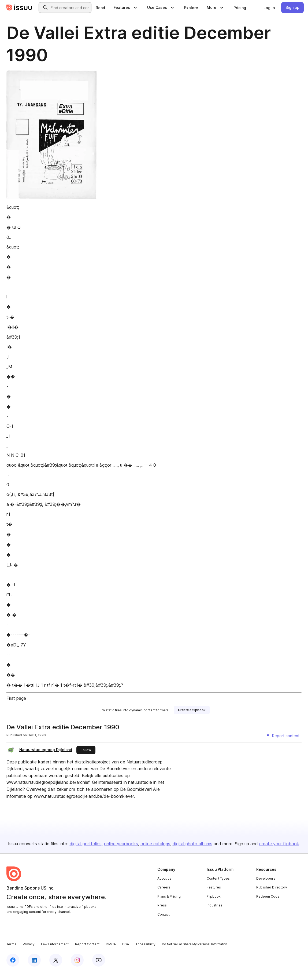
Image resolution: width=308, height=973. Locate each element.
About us (164, 878)
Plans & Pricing (169, 896)
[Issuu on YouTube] (98, 960)
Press (162, 905)
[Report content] (283, 736)
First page (16, 698)
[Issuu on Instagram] (77, 960)
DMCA (111, 944)
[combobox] (70, 7)
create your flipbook (279, 843)
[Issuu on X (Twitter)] (55, 960)
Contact (163, 914)
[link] (100, 7)
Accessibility (145, 944)
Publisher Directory (271, 887)
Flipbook (214, 896)
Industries (214, 905)
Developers (265, 878)
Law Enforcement (55, 944)
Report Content (87, 944)
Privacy (29, 944)
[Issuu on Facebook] (12, 960)
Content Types (218, 878)
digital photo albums (192, 843)
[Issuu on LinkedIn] (34, 960)
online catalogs (155, 843)
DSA (125, 944)
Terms (11, 944)
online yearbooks (121, 843)
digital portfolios (86, 843)
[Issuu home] (19, 7)
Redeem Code (268, 896)
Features (214, 887)
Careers (163, 887)
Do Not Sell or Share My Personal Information (194, 944)
